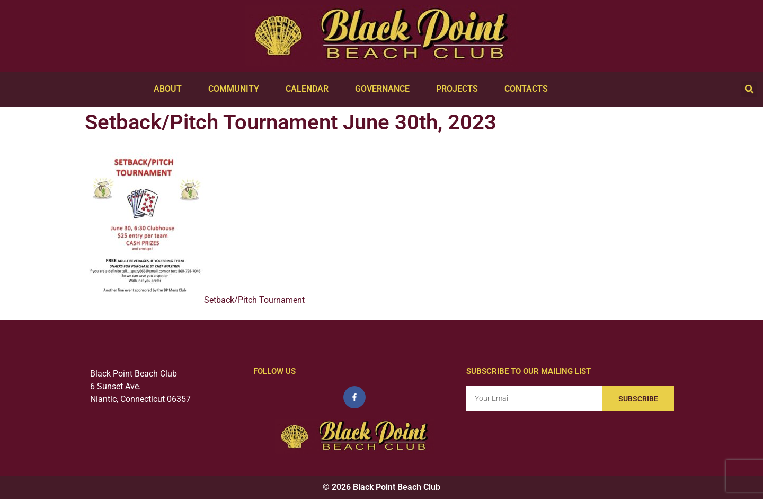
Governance (385, 89)
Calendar (310, 89)
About (170, 89)
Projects (459, 89)
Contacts (528, 89)
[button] (749, 89)
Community (236, 89)
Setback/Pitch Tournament (254, 300)
